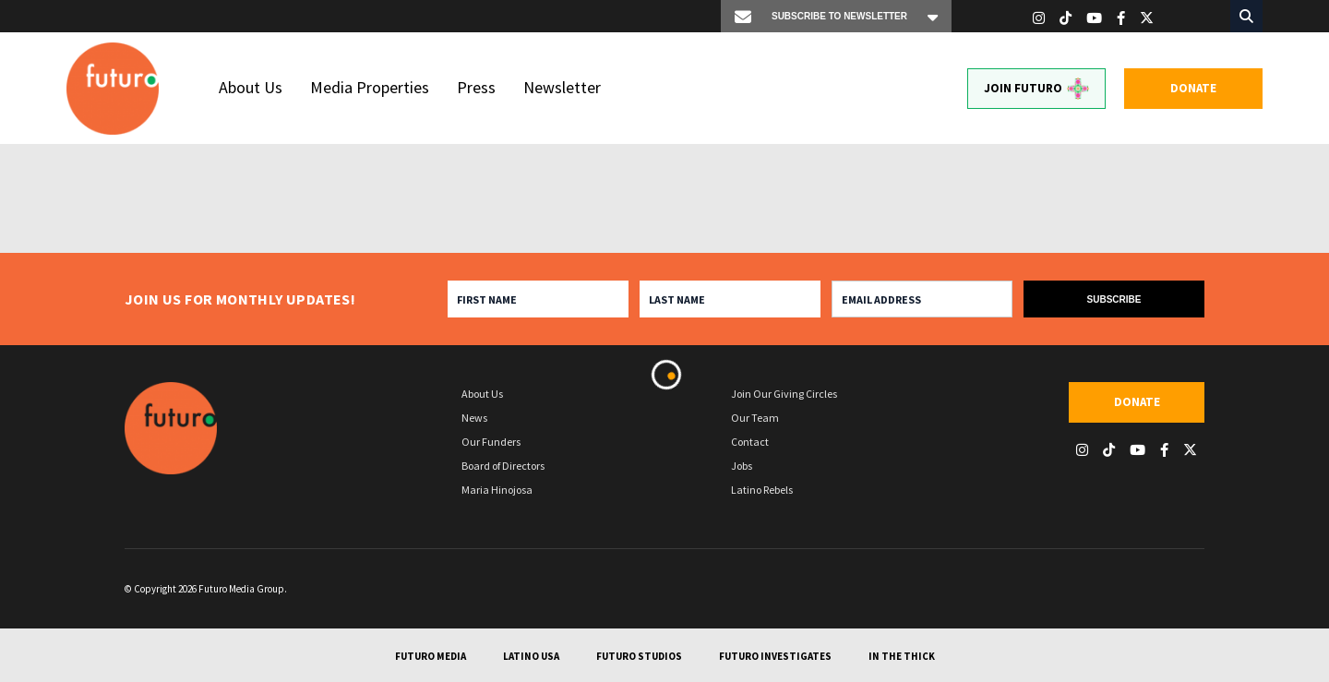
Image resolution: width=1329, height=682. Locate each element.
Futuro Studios (639, 656)
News (474, 418)
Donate (1193, 88)
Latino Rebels (762, 490)
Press (476, 87)
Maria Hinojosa (497, 490)
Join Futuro (1036, 89)
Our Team (755, 418)
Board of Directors (503, 466)
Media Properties (369, 87)
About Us (250, 87)
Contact (750, 442)
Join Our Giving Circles (784, 394)
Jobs (741, 466)
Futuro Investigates (775, 656)
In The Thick (901, 656)
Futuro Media (430, 656)
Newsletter (562, 87)
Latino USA (531, 656)
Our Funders (491, 442)
